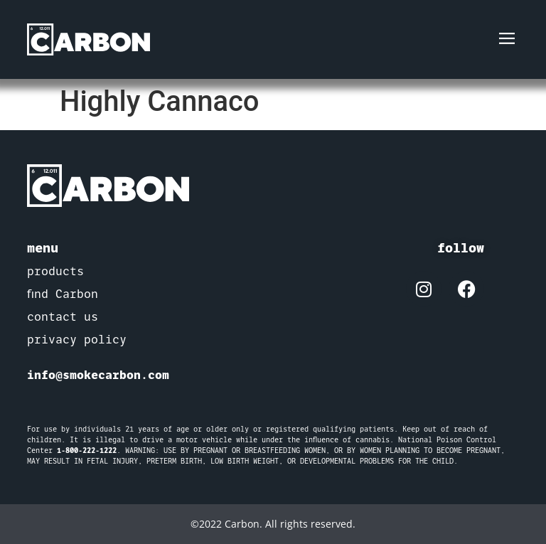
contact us (62, 317)
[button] (507, 39)
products (55, 271)
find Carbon (62, 294)
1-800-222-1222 (87, 450)
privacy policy (77, 339)
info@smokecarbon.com (98, 375)
